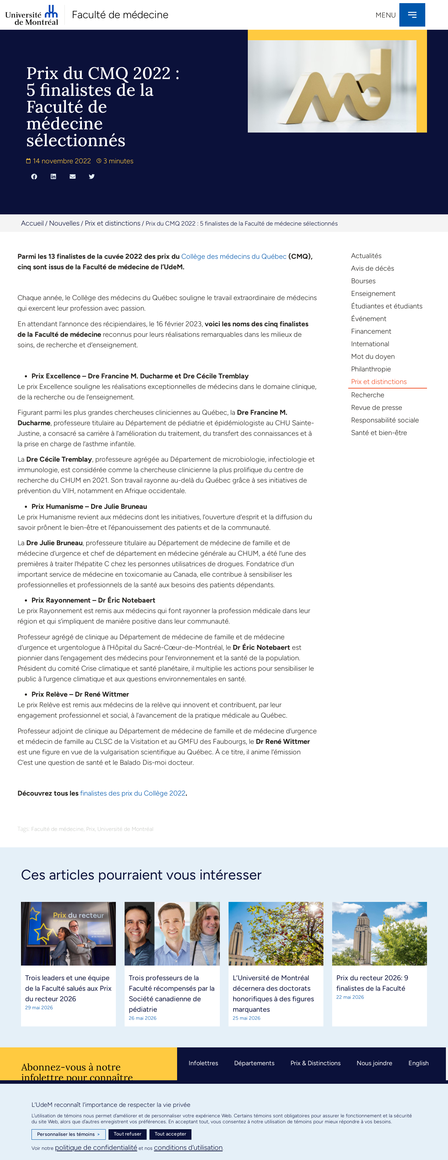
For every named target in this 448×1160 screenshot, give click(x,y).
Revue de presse (376, 407)
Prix (90, 829)
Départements (254, 1063)
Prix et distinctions (112, 223)
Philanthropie (371, 369)
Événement (368, 318)
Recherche (367, 395)
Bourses (363, 281)
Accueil (32, 223)
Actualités (366, 255)
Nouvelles (64, 223)
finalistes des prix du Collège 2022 (133, 793)
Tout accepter (171, 1134)
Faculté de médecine (120, 14)
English (418, 1063)
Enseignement (373, 293)
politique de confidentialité (96, 1147)
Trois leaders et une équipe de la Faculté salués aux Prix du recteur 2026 (68, 988)
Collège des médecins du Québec (234, 256)
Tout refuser (127, 1134)
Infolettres (203, 1063)
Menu (386, 15)
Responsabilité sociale (385, 420)
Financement (371, 331)
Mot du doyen (373, 356)
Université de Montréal (125, 829)
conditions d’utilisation (188, 1147)
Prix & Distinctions (315, 1063)
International (370, 344)
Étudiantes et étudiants (386, 306)
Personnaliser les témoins (68, 1134)
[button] (34, 176)
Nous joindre (374, 1063)
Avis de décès (372, 268)
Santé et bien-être (379, 432)
